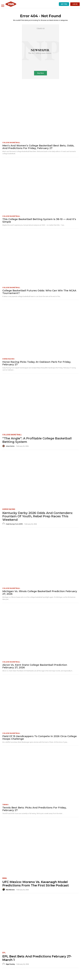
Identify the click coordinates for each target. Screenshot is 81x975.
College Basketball (11, 142)
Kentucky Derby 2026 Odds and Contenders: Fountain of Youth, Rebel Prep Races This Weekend (37, 516)
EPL (4, 953)
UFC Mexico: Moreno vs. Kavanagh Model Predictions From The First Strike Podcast (35, 883)
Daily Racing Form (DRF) (14, 524)
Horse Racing (8, 359)
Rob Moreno (10, 890)
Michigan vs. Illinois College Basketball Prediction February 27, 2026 (39, 592)
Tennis (5, 804)
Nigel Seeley (10, 964)
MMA (4, 878)
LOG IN (75, 4)
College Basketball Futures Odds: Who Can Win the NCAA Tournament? (39, 292)
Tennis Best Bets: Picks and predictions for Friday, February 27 (34, 809)
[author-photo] (3, 446)
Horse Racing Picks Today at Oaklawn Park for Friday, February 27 (36, 363)
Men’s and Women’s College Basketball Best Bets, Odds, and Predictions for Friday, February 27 (38, 147)
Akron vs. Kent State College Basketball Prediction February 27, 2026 (34, 666)
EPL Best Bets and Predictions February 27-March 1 (37, 958)
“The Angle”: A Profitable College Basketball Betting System (37, 440)
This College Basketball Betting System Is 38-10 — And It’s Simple (39, 220)
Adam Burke (10, 446)
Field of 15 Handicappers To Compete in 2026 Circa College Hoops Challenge (39, 737)
